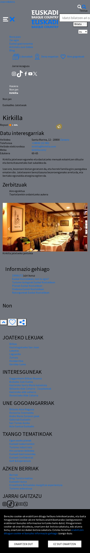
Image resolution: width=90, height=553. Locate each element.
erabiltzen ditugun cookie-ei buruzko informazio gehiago (44, 531)
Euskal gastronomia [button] (21, 43)
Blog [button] (12, 50)
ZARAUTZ (17, 275)
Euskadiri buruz (18, 481)
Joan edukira (7, 1)
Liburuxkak (23, 56)
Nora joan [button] (15, 36)
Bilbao (13, 344)
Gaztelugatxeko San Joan (24, 347)
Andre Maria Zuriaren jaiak (24, 416)
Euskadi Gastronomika (22, 454)
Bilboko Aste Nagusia (21, 409)
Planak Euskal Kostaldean (27, 285)
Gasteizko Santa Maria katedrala (28, 385)
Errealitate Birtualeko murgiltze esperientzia (35, 485)
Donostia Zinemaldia (21, 412)
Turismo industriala (20, 447)
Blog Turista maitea (21, 478)
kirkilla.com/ (39, 150)
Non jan (13, 89)
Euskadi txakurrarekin (21, 444)
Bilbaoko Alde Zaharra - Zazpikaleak (30, 388)
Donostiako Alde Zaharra (23, 395)
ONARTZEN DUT (23, 544)
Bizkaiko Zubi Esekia (21, 381)
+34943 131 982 (40, 143)
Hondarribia (16, 361)
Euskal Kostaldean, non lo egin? (30, 279)
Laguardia (15, 354)
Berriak (13, 474)
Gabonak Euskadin (20, 419)
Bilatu (80, 24)
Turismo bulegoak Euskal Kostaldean (33, 282)
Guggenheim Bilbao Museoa (25, 378)
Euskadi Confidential (21, 457)
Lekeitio (14, 350)
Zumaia (13, 357)
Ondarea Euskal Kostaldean (28, 289)
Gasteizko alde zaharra (22, 392)
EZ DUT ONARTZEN (64, 544)
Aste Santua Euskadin (21, 426)
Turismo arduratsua (20, 488)
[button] (9, 19)
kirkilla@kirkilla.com (44, 146)
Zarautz (64, 139)
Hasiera (13, 86)
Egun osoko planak (20, 440)
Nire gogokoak (72, 56)
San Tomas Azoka (19, 423)
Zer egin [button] (14, 40)
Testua (83, 10)
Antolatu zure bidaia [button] (21, 47)
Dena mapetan (46, 56)
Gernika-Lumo (17, 364)
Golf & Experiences (20, 461)
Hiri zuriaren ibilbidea (21, 450)
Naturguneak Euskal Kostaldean (30, 292)
